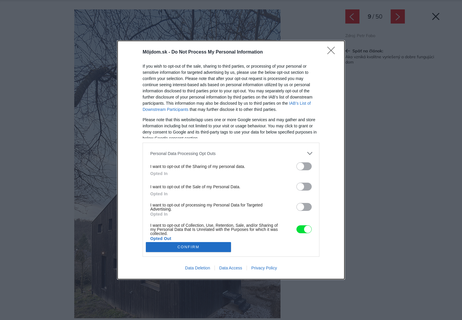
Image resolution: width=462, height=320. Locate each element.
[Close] (333, 52)
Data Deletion (197, 268)
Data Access (230, 268)
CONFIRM (188, 246)
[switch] (304, 166)
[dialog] (231, 160)
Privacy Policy (264, 268)
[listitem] (231, 153)
